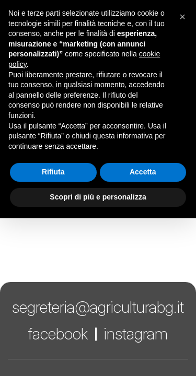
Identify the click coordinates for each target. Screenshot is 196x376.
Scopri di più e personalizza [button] (98, 197)
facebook (58, 333)
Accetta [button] (143, 172)
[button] (182, 16)
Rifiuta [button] (53, 172)
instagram (135, 333)
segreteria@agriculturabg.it (98, 307)
